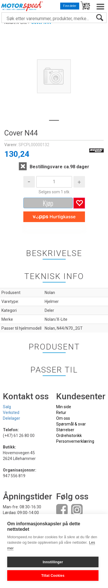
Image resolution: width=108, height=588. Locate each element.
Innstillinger (53, 562)
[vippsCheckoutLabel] (54, 216)
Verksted (11, 412)
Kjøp (48, 203)
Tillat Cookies (53, 576)
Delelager (11, 418)
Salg (7, 406)
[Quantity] (54, 182)
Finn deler (69, 5)
